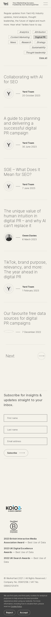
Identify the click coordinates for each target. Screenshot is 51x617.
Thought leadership (35, 52)
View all (43, 58)
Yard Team (28, 91)
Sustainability (38, 47)
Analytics (24, 32)
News (13, 42)
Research (26, 42)
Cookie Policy (16, 606)
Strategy (41, 42)
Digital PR (40, 37)
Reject (9, 612)
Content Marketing (20, 37)
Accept (24, 612)
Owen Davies (29, 235)
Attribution (40, 32)
